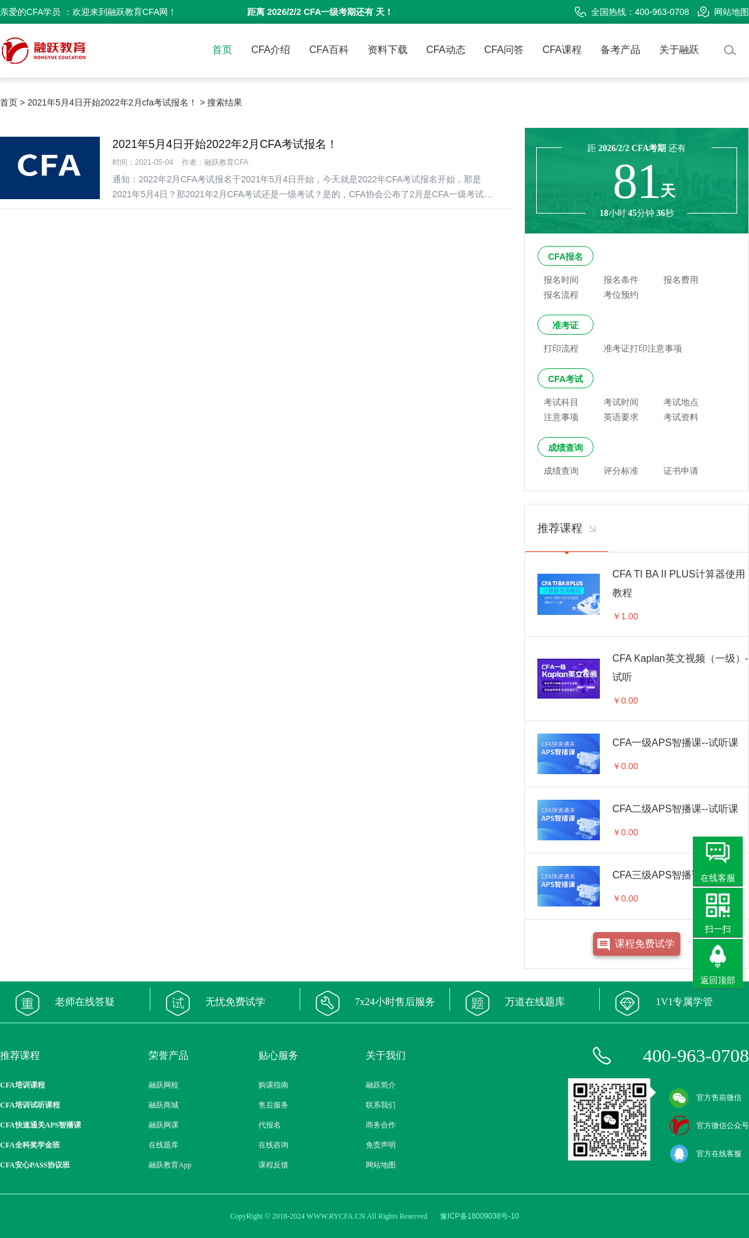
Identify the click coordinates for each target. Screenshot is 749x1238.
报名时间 (561, 280)
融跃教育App (170, 1165)
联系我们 (381, 1105)
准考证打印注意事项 (643, 348)
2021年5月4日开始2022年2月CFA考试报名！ (225, 144)
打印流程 (561, 348)
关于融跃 (679, 49)
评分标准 (621, 471)
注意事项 (561, 417)
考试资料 (680, 417)
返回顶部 (717, 980)
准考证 (565, 325)
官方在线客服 (705, 1154)
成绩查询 (565, 448)
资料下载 (388, 49)
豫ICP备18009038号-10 (479, 1216)
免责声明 (381, 1145)
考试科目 (561, 402)
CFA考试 (565, 379)
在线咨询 (273, 1145)
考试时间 (621, 402)
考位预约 (621, 295)
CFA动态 (446, 49)
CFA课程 (562, 49)
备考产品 (620, 49)
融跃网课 (164, 1125)
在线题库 (164, 1145)
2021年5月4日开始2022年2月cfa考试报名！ (112, 102)
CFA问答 (504, 49)
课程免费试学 (645, 943)
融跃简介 (381, 1085)
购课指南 (273, 1085)
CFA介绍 (270, 49)
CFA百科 (329, 49)
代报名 (269, 1125)
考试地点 (680, 402)
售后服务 (273, 1105)
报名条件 (621, 280)
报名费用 (680, 280)
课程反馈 (273, 1165)
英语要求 (621, 417)
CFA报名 (565, 257)
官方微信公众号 (709, 1126)
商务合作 (381, 1125)
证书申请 (680, 471)
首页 (222, 49)
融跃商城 (164, 1105)
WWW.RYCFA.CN (335, 1216)
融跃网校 (164, 1085)
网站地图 (723, 12)
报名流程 (561, 295)
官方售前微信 (705, 1098)
